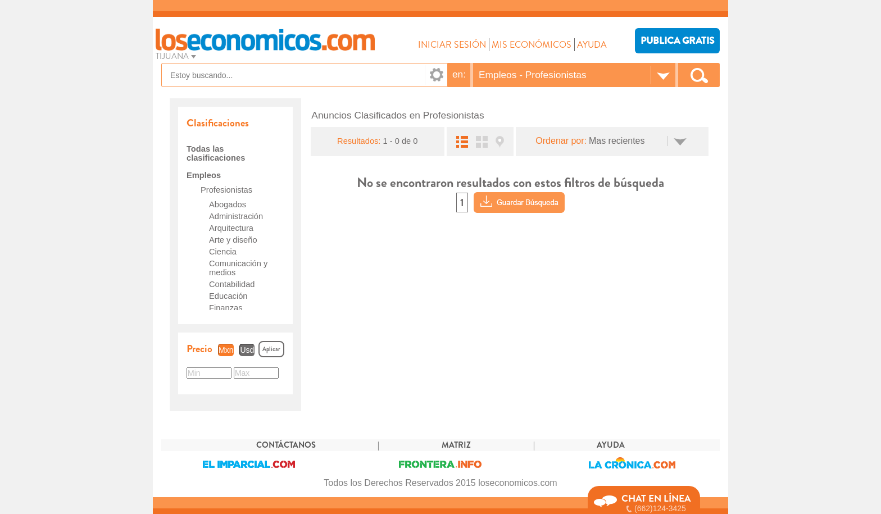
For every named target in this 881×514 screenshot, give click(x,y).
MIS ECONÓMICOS (531, 44)
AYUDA (592, 44)
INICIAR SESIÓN (452, 44)
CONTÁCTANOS (286, 445)
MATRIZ (456, 445)
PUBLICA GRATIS (677, 41)
